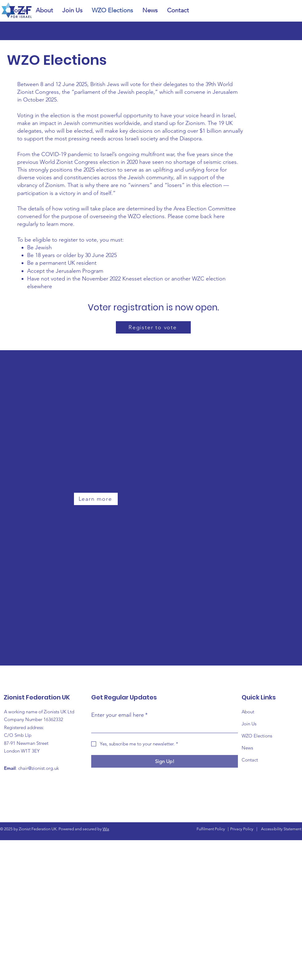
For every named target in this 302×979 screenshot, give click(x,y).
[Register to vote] (153, 327)
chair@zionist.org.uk (38, 768)
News (247, 748)
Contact (250, 760)
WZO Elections (257, 736)
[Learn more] (96, 499)
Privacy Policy (241, 829)
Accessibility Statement (281, 829)
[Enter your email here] (162, 727)
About (248, 712)
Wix (106, 829)
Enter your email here (119, 715)
